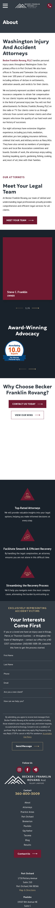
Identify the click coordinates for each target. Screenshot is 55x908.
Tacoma (27, 835)
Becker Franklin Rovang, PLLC (17, 60)
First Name (8, 655)
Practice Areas (27, 812)
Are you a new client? (13, 692)
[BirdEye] (35, 769)
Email (6, 683)
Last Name (8, 664)
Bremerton (27, 821)
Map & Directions (27, 890)
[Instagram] (19, 769)
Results (27, 844)
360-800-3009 (27, 794)
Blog (27, 840)
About (27, 802)
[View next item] (35, 308)
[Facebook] (27, 769)
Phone (6, 674)
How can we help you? (14, 701)
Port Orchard (27, 816)
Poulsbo (27, 826)
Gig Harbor (27, 830)
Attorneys (27, 807)
